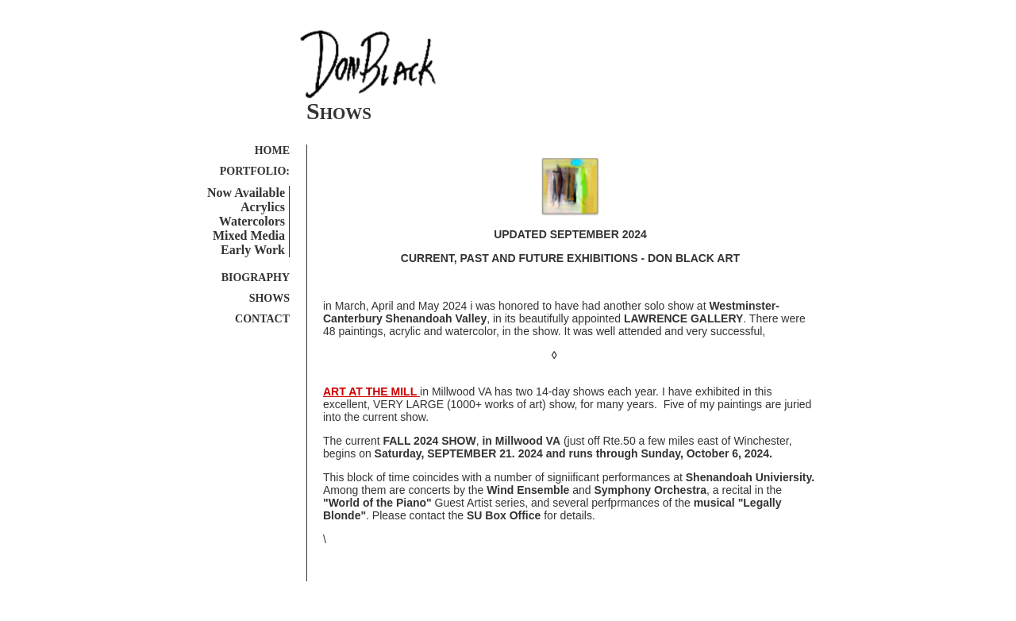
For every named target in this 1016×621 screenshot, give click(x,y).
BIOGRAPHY (255, 278)
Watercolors (252, 221)
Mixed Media (249, 235)
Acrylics (263, 207)
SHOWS (269, 298)
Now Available (246, 192)
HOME (272, 150)
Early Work (253, 249)
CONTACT (262, 319)
